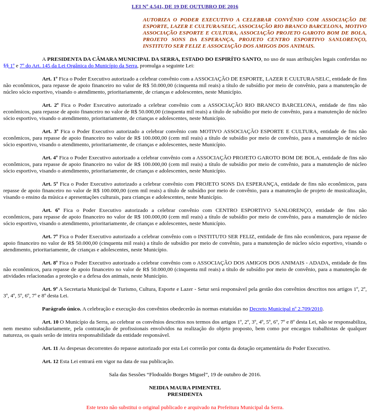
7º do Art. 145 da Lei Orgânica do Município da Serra (78, 65)
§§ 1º (8, 65)
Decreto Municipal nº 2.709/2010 (285, 309)
